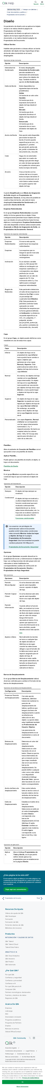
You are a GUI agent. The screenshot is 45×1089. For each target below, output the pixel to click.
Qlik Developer (10, 916)
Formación (9, 919)
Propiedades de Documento (16, 14)
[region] (22, 1076)
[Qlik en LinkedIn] (33, 1038)
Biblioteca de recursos (13, 928)
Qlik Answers (10, 959)
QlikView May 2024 (13, 9)
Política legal (9, 1054)
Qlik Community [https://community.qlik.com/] (19, 1038)
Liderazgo (9, 1011)
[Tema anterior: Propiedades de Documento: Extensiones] (12, 898)
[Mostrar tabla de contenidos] (4, 9)
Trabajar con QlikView (29, 9)
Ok (22, 1082)
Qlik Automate (10, 964)
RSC (6, 1014)
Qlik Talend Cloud (11, 944)
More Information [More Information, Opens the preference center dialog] (22, 1086)
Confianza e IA (10, 983)
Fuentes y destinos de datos (15, 995)
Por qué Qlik (9, 974)
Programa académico (13, 1020)
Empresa (8, 1008)
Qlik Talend (9, 941)
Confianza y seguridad (13, 977)
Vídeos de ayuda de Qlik (14, 913)
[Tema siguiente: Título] (33, 898)
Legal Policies (30, 1051)
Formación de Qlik (11, 922)
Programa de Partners (13, 1023)
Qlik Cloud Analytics (12, 956)
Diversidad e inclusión (13, 1017)
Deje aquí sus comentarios (15, 889)
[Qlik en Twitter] (29, 1038)
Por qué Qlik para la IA (13, 986)
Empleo (8, 1026)
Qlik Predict (9, 962)
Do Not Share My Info (28, 1057)
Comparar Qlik (10, 989)
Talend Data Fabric (12, 947)
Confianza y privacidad (13, 980)
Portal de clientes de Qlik (14, 925)
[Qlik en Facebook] (14, 1042)
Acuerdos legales (11, 1048)
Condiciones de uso (23, 1054)
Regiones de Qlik (11, 998)
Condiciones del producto (13, 1051)
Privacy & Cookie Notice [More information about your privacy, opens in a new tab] (30, 1078)
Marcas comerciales (11, 1057)
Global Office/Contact (13, 1031)
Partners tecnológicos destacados (18, 992)
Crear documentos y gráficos (16, 12)
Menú (42, 4)
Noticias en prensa (12, 1029)
